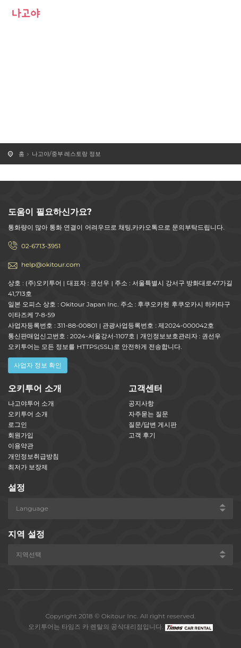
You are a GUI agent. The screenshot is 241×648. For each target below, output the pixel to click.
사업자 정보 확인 (38, 365)
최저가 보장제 (28, 467)
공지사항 (141, 403)
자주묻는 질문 (148, 414)
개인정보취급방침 (33, 456)
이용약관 (20, 446)
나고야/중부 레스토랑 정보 (66, 153)
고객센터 (145, 388)
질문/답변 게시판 (152, 424)
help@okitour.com (50, 264)
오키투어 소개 (28, 414)
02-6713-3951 (41, 246)
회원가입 (20, 435)
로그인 (17, 424)
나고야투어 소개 (31, 403)
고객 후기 (142, 435)
